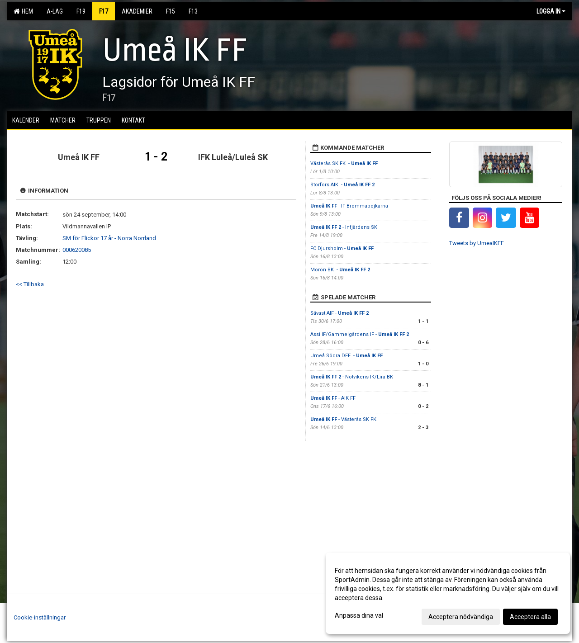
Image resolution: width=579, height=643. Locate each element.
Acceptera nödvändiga (460, 616)
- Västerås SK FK (344, 419)
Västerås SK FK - (344, 163)
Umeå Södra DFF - (346, 356)
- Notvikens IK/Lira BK (351, 377)
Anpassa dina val (359, 615)
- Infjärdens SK (343, 227)
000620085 (76, 249)
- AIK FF (333, 398)
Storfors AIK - (342, 185)
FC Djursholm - (342, 248)
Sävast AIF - (339, 313)
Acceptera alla (530, 616)
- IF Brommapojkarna (349, 206)
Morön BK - (340, 270)
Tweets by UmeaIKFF (476, 243)
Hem (23, 11)
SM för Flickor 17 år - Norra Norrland (109, 238)
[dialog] (448, 593)
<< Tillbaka (30, 284)
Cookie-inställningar (40, 617)
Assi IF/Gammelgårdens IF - (359, 334)
